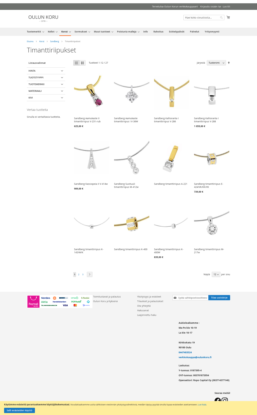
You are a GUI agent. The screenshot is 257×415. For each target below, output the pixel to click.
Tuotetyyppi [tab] (36, 77)
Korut (41, 41)
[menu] (128, 32)
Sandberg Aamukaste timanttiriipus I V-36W (126, 120)
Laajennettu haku (146, 314)
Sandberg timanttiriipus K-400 (130, 249)
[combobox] (203, 17)
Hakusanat (143, 310)
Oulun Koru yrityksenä (105, 301)
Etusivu (30, 41)
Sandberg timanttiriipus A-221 (170, 183)
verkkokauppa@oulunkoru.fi (195, 357)
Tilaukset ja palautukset (150, 301)
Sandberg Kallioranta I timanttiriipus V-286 (166, 120)
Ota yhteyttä (144, 305)
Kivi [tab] (31, 97)
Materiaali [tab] (35, 90)
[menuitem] (34, 31)
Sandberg (54, 41)
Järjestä (201, 62)
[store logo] (43, 19)
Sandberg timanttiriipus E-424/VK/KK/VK (208, 185)
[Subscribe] (219, 297)
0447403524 (185, 352)
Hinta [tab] (32, 70)
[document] (129, 408)
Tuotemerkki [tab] (36, 84)
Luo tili (226, 6)
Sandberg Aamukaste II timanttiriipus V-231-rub (87, 120)
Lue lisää (202, 404)
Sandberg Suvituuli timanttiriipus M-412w (126, 185)
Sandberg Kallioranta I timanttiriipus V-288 (206, 120)
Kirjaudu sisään (208, 6)
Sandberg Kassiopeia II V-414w (91, 183)
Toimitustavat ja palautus (107, 296)
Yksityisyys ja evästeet (149, 296)
